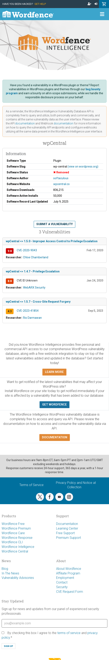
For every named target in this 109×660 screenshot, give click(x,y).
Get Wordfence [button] (54, 404)
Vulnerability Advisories (18, 578)
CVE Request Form (69, 592)
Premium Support (68, 538)
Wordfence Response (17, 538)
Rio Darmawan (32, 317)
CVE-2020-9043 (27, 250)
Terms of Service (31, 485)
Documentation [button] (54, 437)
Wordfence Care (13, 533)
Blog (5, 569)
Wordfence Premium (16, 528)
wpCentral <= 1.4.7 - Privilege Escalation (33, 271)
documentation (25, 123)
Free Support (65, 533)
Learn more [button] (54, 372)
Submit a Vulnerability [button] (54, 224)
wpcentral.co (61, 184)
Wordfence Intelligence (18, 547)
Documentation (67, 524)
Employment (65, 578)
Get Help (40, 3)
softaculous (60, 178)
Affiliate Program (68, 573)
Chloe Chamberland (35, 257)
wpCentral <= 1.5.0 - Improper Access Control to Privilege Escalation (51, 241)
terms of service (69, 633)
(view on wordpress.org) (83, 166)
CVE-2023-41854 (28, 310)
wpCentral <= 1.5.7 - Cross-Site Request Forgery (38, 301)
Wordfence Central (15, 551)
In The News (10, 573)
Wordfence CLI (12, 542)
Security (62, 587)
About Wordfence (68, 569)
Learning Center (67, 528)
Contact (61, 582)
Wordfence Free (13, 524)
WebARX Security (34, 287)
